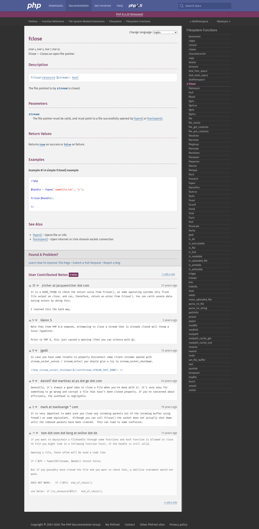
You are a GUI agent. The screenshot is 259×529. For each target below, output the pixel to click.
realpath (193, 334)
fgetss (192, 114)
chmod (192, 45)
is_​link (192, 252)
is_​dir (192, 239)
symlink (193, 368)
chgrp (192, 40)
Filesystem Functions (138, 21)
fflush (192, 96)
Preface (33, 21)
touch (192, 381)
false (67, 144)
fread (192, 200)
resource (48, 77)
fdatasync (194, 88)
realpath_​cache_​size (200, 342)
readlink (193, 329)
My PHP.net (112, 524)
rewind (192, 351)
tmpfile (193, 377)
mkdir (192, 295)
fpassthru (194, 187)
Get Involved (102, 5)
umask (192, 385)
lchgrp (192, 273)
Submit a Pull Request (86, 262)
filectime (194, 140)
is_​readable (195, 256)
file (190, 118)
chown (192, 49)
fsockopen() (154, 118)
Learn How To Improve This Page (49, 262)
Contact (130, 524)
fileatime (194, 135)
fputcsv (193, 191)
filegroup (194, 144)
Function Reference (53, 21)
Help (120, 5)
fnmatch (193, 178)
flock (191, 174)
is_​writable (195, 265)
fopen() (138, 118)
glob (191, 234)
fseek (192, 209)
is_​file (192, 247)
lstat (191, 291)
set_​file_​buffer (197, 360)
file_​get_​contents (198, 127)
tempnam (194, 372)
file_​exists (194, 122)
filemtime (194, 153)
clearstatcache (197, 53)
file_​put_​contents (199, 131)
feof (191, 92)
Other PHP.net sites (152, 524)
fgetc (191, 101)
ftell (191, 222)
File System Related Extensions (87, 21)
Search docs (190, 6)
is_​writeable (196, 269)
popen (192, 321)
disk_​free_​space (198, 71)
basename (195, 36)
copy (191, 58)
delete (192, 62)
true (42, 144)
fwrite (192, 230)
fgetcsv (193, 105)
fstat (191, 213)
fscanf (192, 204)
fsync (192, 217)
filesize (193, 165)
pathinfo (193, 312)
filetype (193, 170)
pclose (192, 316)
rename (193, 347)
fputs (192, 196)
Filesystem (115, 21)
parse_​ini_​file (196, 303)
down (37, 286)
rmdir (192, 355)
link (191, 282)
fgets (191, 109)
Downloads (56, 5)
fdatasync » (223, 21)
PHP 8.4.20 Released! (129, 14)
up (30, 286)
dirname (193, 66)
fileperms (194, 161)
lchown (193, 278)
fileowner (194, 157)
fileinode (194, 148)
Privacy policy (178, 524)
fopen (192, 183)
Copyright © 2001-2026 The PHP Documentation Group (65, 524)
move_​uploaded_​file (200, 299)
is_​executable (197, 243)
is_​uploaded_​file (198, 260)
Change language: (140, 32)
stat (191, 364)
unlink (192, 390)
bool (75, 77)
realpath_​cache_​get (200, 338)
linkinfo (193, 286)
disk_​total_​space (198, 75)
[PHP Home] (34, 6)
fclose (192, 84)
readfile (193, 325)
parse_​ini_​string (198, 308)
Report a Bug (111, 262)
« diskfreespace (199, 21)
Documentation (79, 5)
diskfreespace (197, 79)
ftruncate (194, 226)
